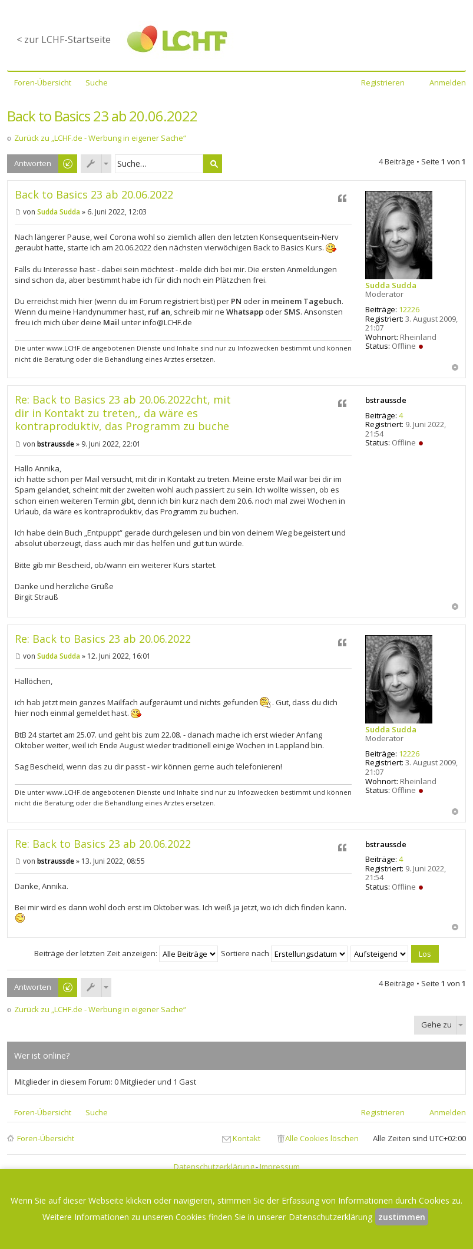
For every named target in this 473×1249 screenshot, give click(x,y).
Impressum (280, 1166)
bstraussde (385, 400)
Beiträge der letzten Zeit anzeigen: (126, 953)
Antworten (32, 163)
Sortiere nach (284, 953)
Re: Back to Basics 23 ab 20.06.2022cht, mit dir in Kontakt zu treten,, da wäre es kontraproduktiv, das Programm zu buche (123, 412)
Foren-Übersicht (45, 1138)
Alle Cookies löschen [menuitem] (322, 1138)
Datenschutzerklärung (214, 1166)
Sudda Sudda (390, 285)
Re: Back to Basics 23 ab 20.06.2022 (103, 639)
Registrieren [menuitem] (383, 82)
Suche (212, 163)
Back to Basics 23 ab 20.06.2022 (102, 115)
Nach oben (455, 367)
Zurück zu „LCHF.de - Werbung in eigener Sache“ (100, 138)
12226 (409, 309)
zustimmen (401, 1216)
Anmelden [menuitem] (447, 82)
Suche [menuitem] (96, 82)
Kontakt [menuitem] (246, 1138)
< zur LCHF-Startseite (63, 39)
